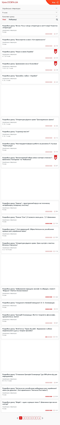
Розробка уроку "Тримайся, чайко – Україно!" (20, 76)
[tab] (30, 8)
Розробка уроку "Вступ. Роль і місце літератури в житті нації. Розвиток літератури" (30, 26)
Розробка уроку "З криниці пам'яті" (15, 131)
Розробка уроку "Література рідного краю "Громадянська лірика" (28, 119)
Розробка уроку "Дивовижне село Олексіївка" (20, 64)
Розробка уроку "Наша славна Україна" (18, 52)
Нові (4, 19)
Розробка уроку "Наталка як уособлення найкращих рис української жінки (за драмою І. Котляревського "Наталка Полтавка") (29, 389)
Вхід (55, 2)
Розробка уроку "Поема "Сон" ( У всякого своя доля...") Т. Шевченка (28, 217)
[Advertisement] (30, 100)
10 (7, 68)
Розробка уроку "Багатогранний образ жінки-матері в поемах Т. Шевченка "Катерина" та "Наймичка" (27, 158)
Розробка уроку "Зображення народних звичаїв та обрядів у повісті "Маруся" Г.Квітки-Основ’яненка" (28, 290)
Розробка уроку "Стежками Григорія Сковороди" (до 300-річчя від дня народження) (29, 375)
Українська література (9, 30)
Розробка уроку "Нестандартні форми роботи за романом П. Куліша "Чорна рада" (29, 144)
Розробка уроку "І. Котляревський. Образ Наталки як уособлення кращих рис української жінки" (28, 230)
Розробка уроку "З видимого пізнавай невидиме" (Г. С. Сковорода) (28, 303)
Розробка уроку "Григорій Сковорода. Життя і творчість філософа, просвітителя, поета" (28, 316)
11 (9, 68)
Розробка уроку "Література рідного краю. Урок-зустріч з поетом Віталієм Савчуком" (28, 244)
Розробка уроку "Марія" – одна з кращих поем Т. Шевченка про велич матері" (29, 403)
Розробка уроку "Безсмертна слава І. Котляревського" (24, 40)
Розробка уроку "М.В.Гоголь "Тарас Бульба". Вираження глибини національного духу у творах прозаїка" (27, 330)
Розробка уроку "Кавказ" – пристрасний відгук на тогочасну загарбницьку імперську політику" (26, 204)
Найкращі (13, 19)
